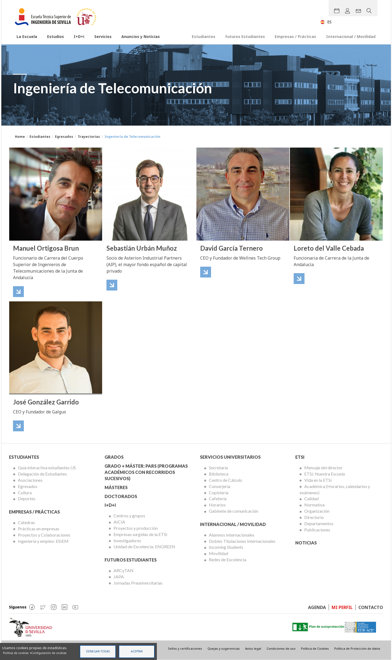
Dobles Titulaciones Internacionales (242, 541)
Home (20, 136)
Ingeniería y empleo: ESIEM (43, 541)
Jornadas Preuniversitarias (138, 582)
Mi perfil (342, 607)
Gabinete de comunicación (233, 511)
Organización (316, 511)
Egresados (64, 136)
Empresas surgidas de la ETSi (140, 534)
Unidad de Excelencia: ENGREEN (144, 546)
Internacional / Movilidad (350, 36)
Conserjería (219, 486)
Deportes (26, 498)
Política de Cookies (315, 648)
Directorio (314, 517)
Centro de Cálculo (225, 480)
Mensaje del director (323, 467)
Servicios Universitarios (230, 457)
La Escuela (27, 36)
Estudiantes (203, 36)
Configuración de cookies (48, 653)
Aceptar (137, 651)
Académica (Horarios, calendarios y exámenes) (335, 489)
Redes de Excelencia (227, 559)
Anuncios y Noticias (140, 36)
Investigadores (127, 540)
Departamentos (318, 523)
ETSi (299, 457)
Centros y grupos (129, 515)
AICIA (119, 521)
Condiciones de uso (281, 648)
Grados (114, 457)
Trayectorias (89, 136)
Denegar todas (98, 651)
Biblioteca (218, 473)
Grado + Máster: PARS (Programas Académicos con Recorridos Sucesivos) (146, 472)
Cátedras (26, 522)
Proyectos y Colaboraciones (44, 534)
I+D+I (110, 505)
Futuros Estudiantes (245, 36)
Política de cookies (15, 653)
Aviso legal (253, 648)
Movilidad (218, 553)
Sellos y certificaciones (185, 648)
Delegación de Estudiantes (42, 473)
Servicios (103, 36)
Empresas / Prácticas (295, 36)
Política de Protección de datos (357, 648)
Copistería (218, 492)
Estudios (55, 36)
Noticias (306, 542)
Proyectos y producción (136, 528)
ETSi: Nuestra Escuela (324, 473)
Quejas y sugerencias (224, 648)
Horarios (217, 504)
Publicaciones (317, 529)
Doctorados (121, 496)
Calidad (311, 498)
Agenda (317, 607)
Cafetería (217, 498)
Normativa (314, 504)
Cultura (25, 492)
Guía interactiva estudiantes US (47, 467)
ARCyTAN (124, 570)
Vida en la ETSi (318, 480)
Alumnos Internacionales (231, 534)
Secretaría (218, 467)
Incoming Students (226, 547)
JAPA (119, 576)
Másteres (116, 487)
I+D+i (79, 36)
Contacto (370, 607)
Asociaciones (30, 480)
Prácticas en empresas (38, 528)
